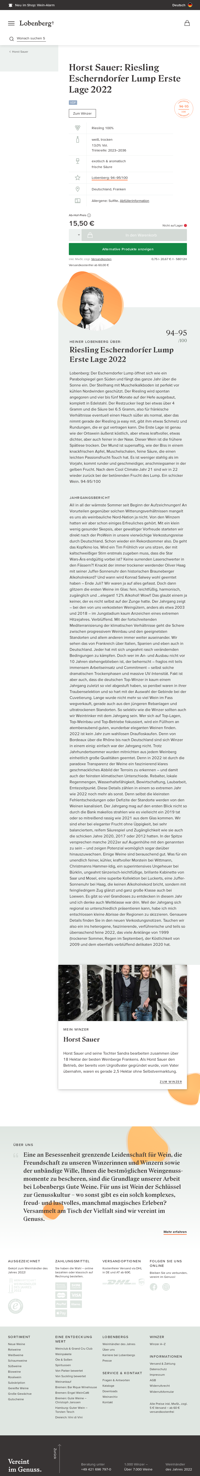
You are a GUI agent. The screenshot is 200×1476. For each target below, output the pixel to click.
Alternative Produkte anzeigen (128, 251)
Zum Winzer (82, 115)
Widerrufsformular (162, 1393)
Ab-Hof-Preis (80, 217)
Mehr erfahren (175, 1234)
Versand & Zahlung (162, 1365)
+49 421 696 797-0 (69, 1457)
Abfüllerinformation (134, 202)
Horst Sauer (20, 53)
